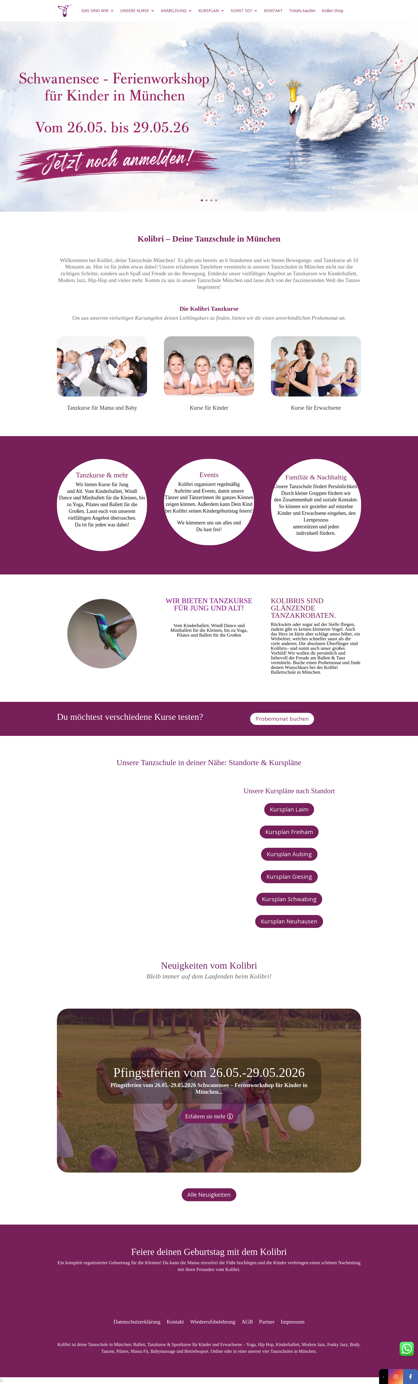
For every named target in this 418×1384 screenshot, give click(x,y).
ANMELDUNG (173, 10)
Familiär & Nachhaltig (315, 477)
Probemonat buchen (282, 718)
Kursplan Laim (289, 809)
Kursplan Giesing (289, 876)
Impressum (292, 1321)
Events (209, 475)
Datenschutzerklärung (137, 1321)
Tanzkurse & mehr (102, 475)
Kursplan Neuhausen (289, 921)
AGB (247, 1321)
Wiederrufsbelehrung (212, 1321)
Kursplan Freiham (289, 832)
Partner (267, 1321)
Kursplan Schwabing (289, 899)
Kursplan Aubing (289, 854)
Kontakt (175, 1321)
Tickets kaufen (302, 10)
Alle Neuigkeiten (209, 1194)
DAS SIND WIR (94, 10)
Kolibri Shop (332, 10)
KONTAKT (273, 10)
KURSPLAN (208, 10)
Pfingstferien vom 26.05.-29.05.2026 (209, 1072)
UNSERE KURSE (134, 10)
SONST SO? (241, 10)
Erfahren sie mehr (205, 1116)
